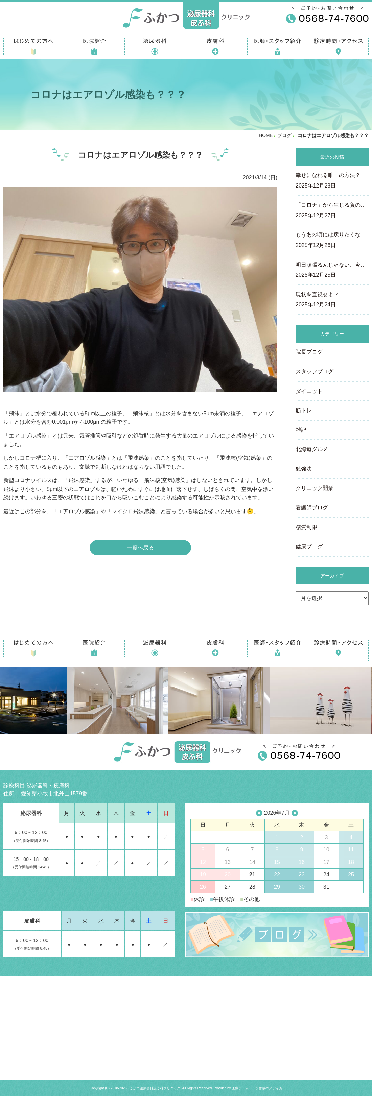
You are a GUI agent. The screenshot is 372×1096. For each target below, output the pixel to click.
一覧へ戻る (140, 547)
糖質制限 (306, 527)
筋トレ (304, 410)
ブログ (284, 135)
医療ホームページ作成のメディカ (257, 1088)
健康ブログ (309, 546)
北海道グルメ (312, 449)
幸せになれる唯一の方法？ (332, 181)
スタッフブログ (314, 371)
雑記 (301, 430)
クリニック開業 (314, 488)
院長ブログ (309, 352)
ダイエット (309, 391)
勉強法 (304, 469)
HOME (266, 135)
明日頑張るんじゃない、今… (332, 270)
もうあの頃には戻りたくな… (332, 240)
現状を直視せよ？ (332, 300)
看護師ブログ (312, 507)
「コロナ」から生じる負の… (332, 211)
